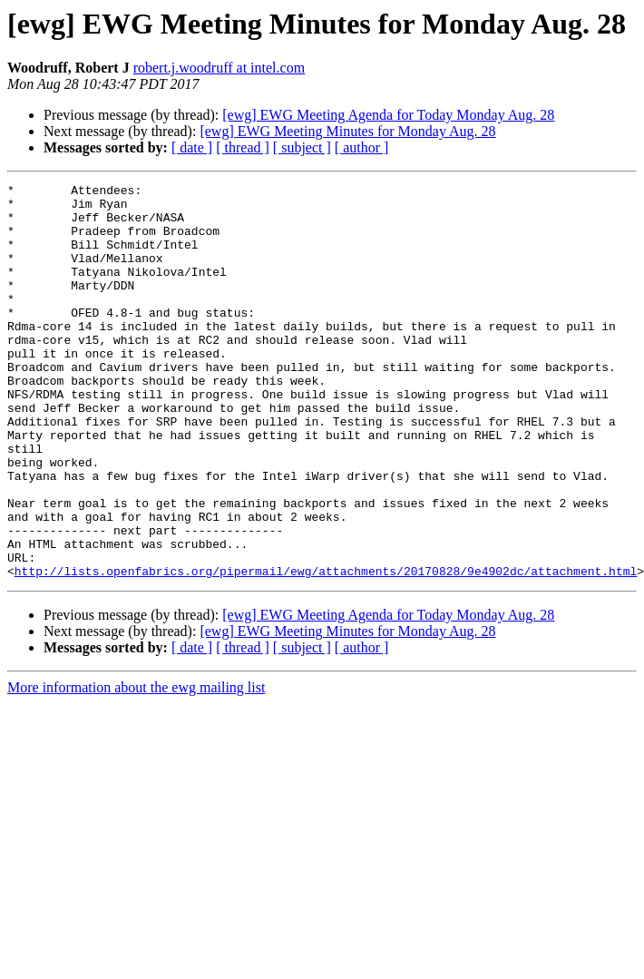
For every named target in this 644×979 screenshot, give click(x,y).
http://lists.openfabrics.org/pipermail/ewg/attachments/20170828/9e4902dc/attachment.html (326, 649)
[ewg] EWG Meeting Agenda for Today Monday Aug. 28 (388, 114)
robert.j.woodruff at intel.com (219, 67)
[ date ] (191, 147)
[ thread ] (242, 147)
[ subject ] (302, 147)
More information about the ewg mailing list (136, 766)
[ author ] (362, 147)
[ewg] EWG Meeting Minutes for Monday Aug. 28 (347, 131)
